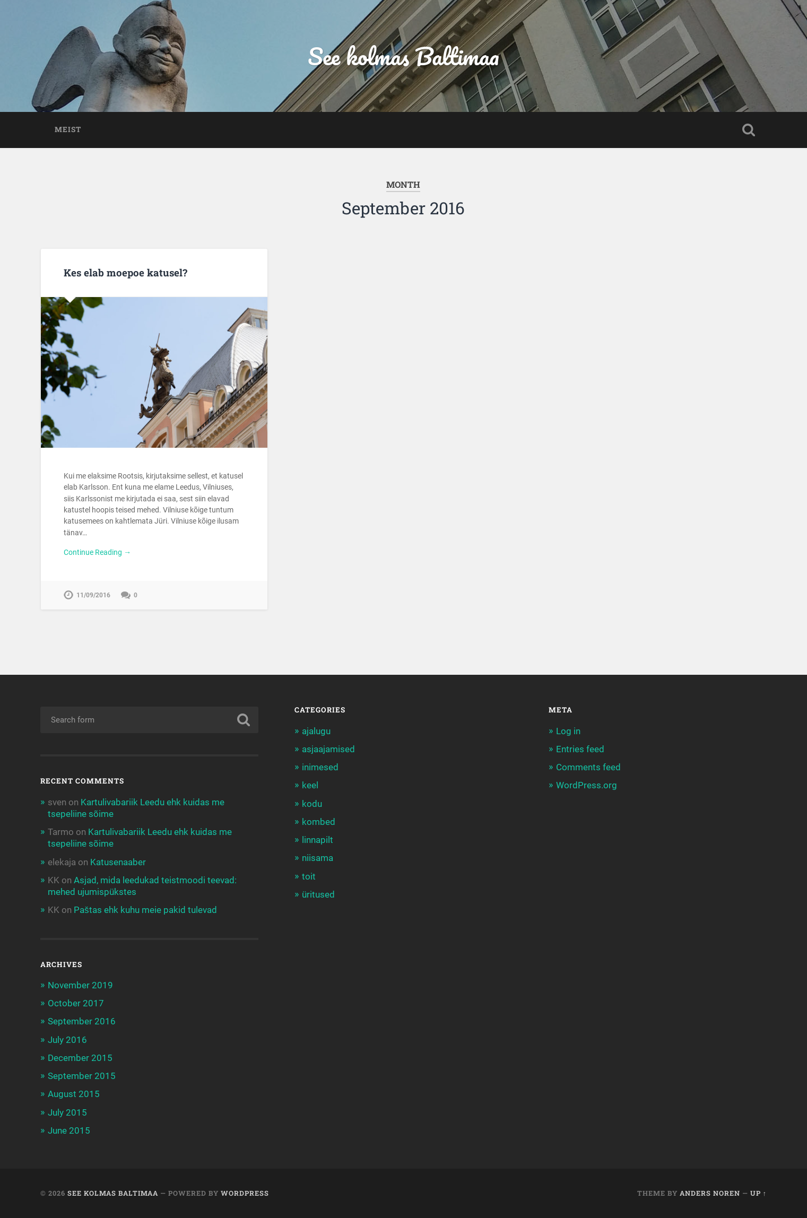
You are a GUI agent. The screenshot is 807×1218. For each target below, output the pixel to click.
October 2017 (76, 1003)
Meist (68, 129)
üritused (318, 894)
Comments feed (588, 767)
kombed (318, 821)
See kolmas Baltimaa (403, 56)
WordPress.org (586, 785)
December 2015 (80, 1057)
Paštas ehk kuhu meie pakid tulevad (145, 909)
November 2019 (80, 985)
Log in (568, 731)
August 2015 (74, 1094)
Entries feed (580, 749)
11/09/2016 (93, 595)
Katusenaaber (118, 862)
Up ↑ (758, 1193)
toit (309, 876)
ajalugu (316, 731)
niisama (317, 857)
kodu (312, 803)
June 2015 (69, 1130)
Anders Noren (710, 1193)
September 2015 (82, 1076)
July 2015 (67, 1112)
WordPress (245, 1193)
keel (310, 785)
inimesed (320, 767)
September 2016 (82, 1021)
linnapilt (317, 839)
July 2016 (67, 1039)
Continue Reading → (97, 552)
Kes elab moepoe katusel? (125, 272)
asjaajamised (328, 749)
